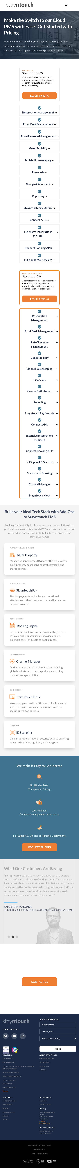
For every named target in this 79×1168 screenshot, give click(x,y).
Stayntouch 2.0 (8, 1058)
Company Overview (47, 1058)
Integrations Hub (9, 1087)
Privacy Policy (39, 1150)
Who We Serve (45, 1062)
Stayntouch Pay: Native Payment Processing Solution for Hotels (18, 1067)
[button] (39, 981)
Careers (42, 1070)
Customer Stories (9, 1101)
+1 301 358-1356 (45, 1123)
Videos (5, 1120)
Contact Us (43, 1101)
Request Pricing (39, 95)
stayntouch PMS (8, 1062)
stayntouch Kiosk (9, 1080)
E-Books (5, 1116)
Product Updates (9, 1112)
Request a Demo (45, 1104)
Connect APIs (7, 1084)
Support (6, 1108)
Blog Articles (7, 1104)
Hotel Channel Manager (12, 1076)
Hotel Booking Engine (11, 1072)
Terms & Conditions (39, 1154)
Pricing (5, 1091)
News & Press (44, 1066)
